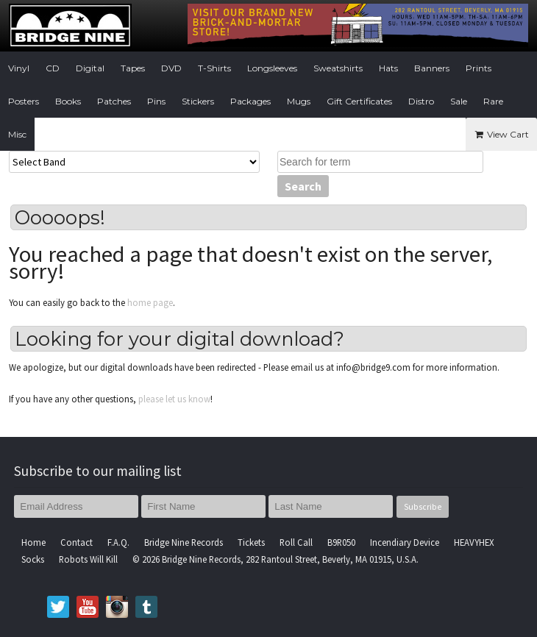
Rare (493, 101)
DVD (171, 68)
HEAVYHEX (474, 542)
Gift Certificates (359, 101)
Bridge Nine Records (183, 542)
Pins (156, 101)
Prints (478, 68)
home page (150, 302)
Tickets (251, 542)
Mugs (298, 101)
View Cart (501, 134)
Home (33, 542)
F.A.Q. (118, 542)
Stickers (198, 101)
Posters (23, 101)
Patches (114, 101)
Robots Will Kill (88, 559)
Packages (250, 101)
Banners (431, 68)
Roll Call (296, 542)
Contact (76, 542)
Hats (388, 68)
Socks (32, 559)
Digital (90, 68)
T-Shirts (214, 68)
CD (53, 68)
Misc (17, 134)
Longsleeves (272, 68)
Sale (458, 101)
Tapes (133, 68)
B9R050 (341, 542)
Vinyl (18, 68)
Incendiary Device (404, 542)
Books (68, 101)
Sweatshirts (338, 68)
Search (303, 186)
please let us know (174, 399)
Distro (421, 101)
